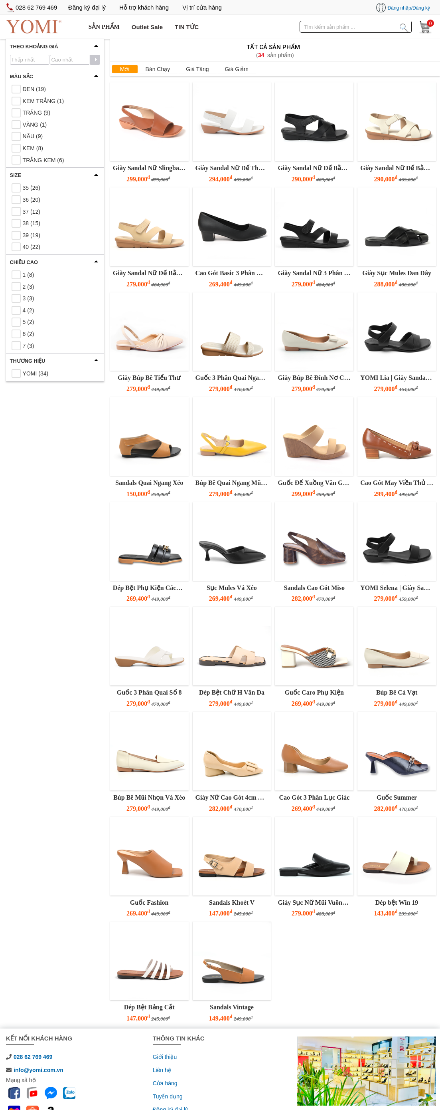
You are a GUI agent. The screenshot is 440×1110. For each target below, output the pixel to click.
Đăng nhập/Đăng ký (409, 8)
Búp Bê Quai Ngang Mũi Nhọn (232, 482)
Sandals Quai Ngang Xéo (149, 482)
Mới (125, 69)
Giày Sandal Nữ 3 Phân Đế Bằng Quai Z (314, 273)
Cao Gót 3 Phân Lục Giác (314, 797)
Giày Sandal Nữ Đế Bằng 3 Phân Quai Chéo (314, 168)
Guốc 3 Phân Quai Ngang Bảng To (232, 377)
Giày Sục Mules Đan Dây (396, 273)
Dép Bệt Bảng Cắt (149, 1007)
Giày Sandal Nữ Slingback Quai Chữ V (150, 168)
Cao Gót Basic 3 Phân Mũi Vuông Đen (232, 273)
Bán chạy (158, 69)
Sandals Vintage (232, 1007)
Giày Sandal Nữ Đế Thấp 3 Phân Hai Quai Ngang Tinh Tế (232, 168)
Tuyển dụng (168, 1096)
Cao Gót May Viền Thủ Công (397, 482)
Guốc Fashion (149, 902)
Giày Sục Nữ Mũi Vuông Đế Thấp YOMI (314, 902)
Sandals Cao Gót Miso (314, 587)
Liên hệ (162, 1070)
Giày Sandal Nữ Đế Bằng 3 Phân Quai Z (150, 273)
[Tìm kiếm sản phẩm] (404, 26)
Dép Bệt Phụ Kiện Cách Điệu (150, 587)
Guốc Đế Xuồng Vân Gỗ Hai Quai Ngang (314, 482)
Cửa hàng (165, 1083)
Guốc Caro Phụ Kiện (314, 692)
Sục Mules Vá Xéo (232, 587)
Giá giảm (237, 69)
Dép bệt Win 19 (396, 902)
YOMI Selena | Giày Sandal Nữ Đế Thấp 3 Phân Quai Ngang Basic (397, 587)
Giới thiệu (165, 1057)
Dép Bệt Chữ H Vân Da (231, 692)
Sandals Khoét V (232, 902)
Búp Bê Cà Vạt (396, 692)
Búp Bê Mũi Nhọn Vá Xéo (149, 797)
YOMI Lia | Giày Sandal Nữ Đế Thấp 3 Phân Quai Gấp (397, 377)
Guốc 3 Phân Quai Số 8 (149, 692)
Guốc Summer (397, 797)
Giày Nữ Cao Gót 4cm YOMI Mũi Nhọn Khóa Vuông (232, 797)
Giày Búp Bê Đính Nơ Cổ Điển (314, 377)
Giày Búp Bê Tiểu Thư (149, 377)
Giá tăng (197, 69)
